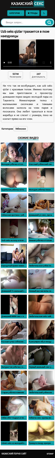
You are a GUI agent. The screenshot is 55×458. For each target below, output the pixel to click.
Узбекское (20, 128)
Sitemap (50, 454)
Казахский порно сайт (13, 453)
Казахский (27, 3)
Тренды (32, 13)
